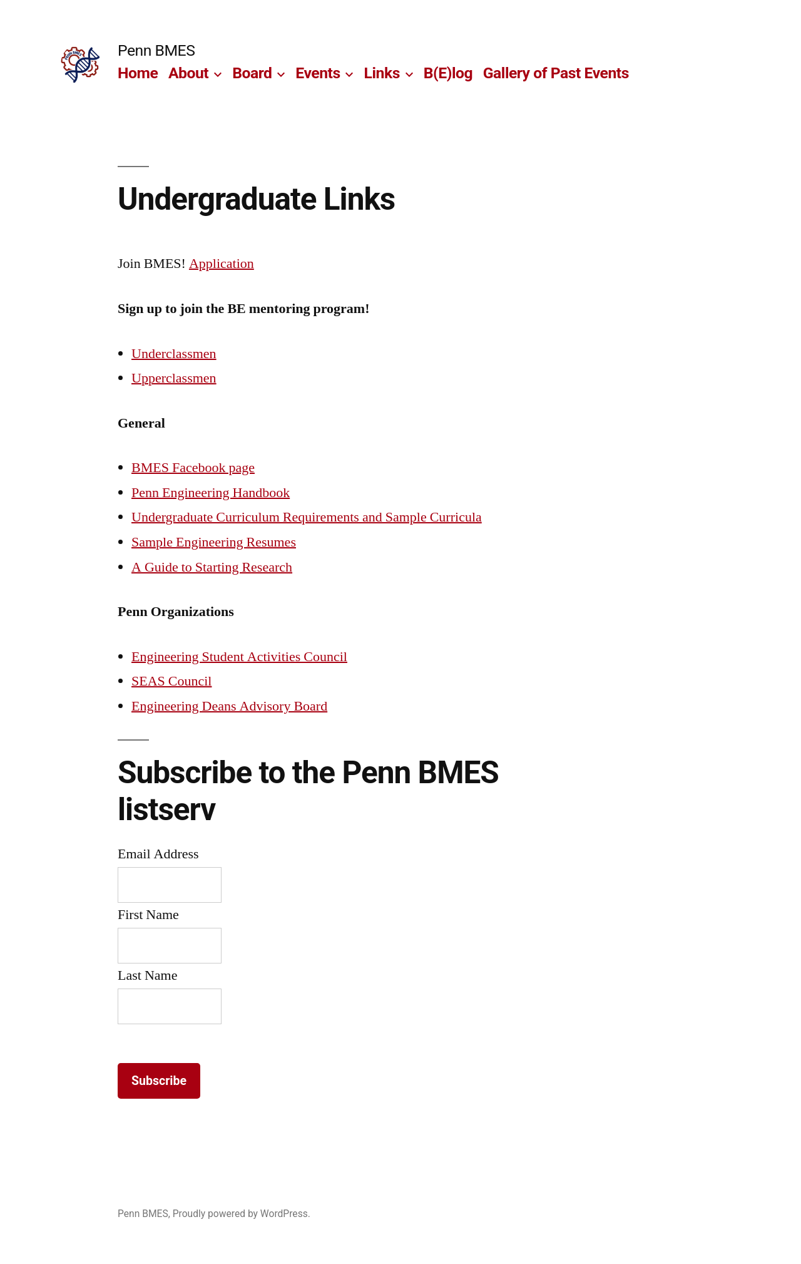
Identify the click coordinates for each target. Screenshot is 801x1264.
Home (138, 73)
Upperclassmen (174, 378)
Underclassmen (174, 353)
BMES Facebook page (193, 467)
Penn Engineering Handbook (210, 492)
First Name (148, 914)
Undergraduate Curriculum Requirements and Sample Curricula (306, 517)
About (188, 73)
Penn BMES (156, 50)
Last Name (147, 975)
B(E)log (448, 73)
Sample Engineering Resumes (213, 542)
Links (382, 73)
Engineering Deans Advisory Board (229, 706)
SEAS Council (171, 681)
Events (317, 73)
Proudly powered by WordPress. (241, 1214)
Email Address (158, 854)
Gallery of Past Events (556, 73)
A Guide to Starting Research (211, 567)
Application (221, 263)
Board (252, 73)
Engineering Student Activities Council (239, 656)
